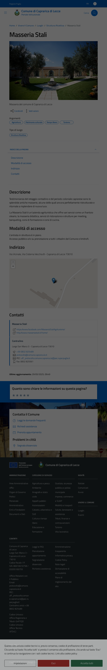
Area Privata (15, 645)
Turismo (58, 527)
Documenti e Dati (17, 514)
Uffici (11, 487)
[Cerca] (94, 13)
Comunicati (83, 487)
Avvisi (80, 492)
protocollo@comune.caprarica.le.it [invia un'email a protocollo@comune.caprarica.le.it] (29, 355)
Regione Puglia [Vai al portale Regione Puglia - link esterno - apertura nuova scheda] (15, 3)
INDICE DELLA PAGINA (53, 149)
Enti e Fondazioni (17, 509)
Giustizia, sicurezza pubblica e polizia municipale (63, 488)
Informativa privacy (64, 555)
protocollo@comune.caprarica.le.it (18, 587)
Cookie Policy (61, 560)
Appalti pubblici (39, 501)
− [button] (13, 266)
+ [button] (13, 262)
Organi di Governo (17, 492)
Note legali (60, 564)
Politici (12, 496)
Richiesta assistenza (41, 568)
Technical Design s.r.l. (28, 662)
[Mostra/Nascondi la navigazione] (5, 12)
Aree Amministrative (18, 483)
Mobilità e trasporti (63, 505)
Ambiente (36, 487)
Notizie (81, 483)
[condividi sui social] (16, 111)
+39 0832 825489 (23, 351)
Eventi (81, 515)
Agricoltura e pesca (41, 483)
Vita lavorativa (61, 531)
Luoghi (81, 510)
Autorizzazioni (38, 505)
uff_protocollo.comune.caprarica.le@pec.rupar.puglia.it (19, 599)
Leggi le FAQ (38, 546)
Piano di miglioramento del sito (63, 582)
